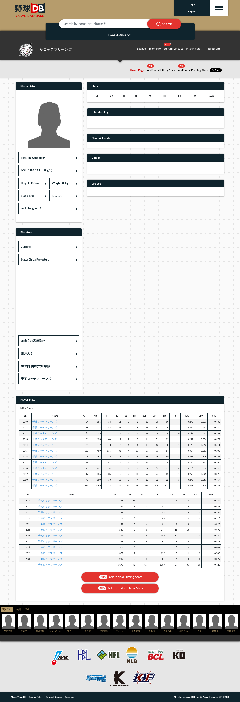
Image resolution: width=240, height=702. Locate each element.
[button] (48, 341)
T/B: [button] (57, 196)
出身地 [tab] (18, 609)
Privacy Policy (36, 696)
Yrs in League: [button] (31, 208)
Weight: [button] (60, 183)
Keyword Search (120, 35)
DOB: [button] (36, 170)
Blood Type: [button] (29, 196)
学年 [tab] (9, 609)
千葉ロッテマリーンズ (44, 421)
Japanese (69, 696)
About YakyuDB (18, 696)
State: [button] (35, 259)
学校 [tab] (27, 609)
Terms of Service (54, 696)
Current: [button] (27, 247)
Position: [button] (33, 158)
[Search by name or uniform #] (108, 23)
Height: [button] (30, 183)
